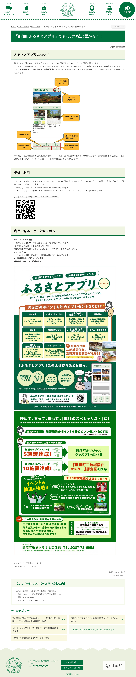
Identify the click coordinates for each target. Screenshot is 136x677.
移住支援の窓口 (72, 662)
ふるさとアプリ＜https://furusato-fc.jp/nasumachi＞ (36, 197)
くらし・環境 (23, 27)
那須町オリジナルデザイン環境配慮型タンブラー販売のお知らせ (94, 619)
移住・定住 (35, 27)
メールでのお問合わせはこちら (34, 600)
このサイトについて (72, 668)
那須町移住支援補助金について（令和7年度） (31, 638)
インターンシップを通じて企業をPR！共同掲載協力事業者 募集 (35, 629)
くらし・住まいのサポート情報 (24, 566)
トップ (13, 27)
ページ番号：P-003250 (116, 47)
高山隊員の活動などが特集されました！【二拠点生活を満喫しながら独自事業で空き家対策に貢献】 (36, 619)
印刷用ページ (119, 27)
